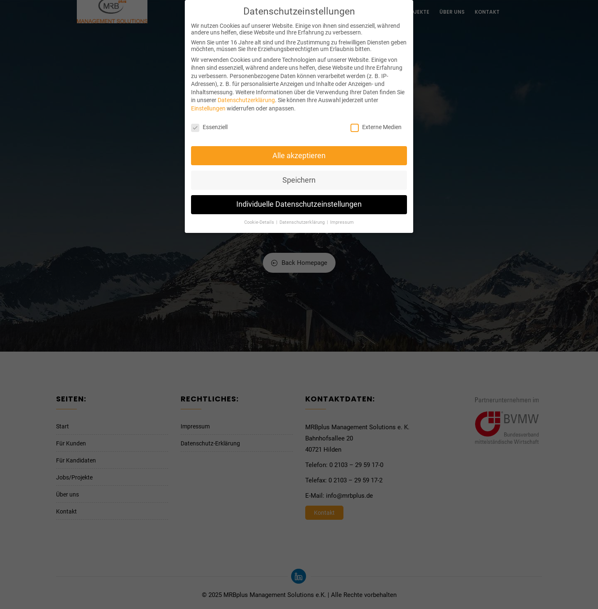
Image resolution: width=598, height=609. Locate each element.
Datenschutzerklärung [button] (302, 219)
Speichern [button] (299, 177)
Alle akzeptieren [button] (299, 152)
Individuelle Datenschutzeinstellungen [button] (299, 201)
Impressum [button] (342, 219)
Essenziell (209, 123)
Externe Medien (376, 123)
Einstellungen (208, 105)
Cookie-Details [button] (259, 219)
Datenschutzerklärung (246, 97)
